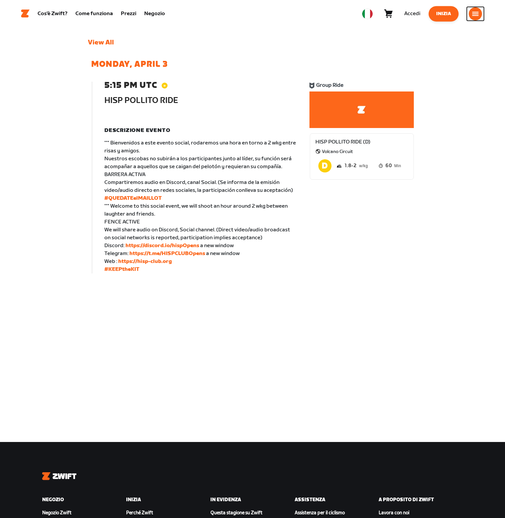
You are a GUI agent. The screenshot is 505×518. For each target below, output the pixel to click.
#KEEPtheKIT (121, 271)
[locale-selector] (367, 15)
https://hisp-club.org (145, 263)
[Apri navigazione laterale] (475, 15)
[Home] (25, 15)
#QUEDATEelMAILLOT (133, 200)
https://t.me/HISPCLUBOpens (167, 255)
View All (101, 44)
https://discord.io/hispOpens (162, 248)
